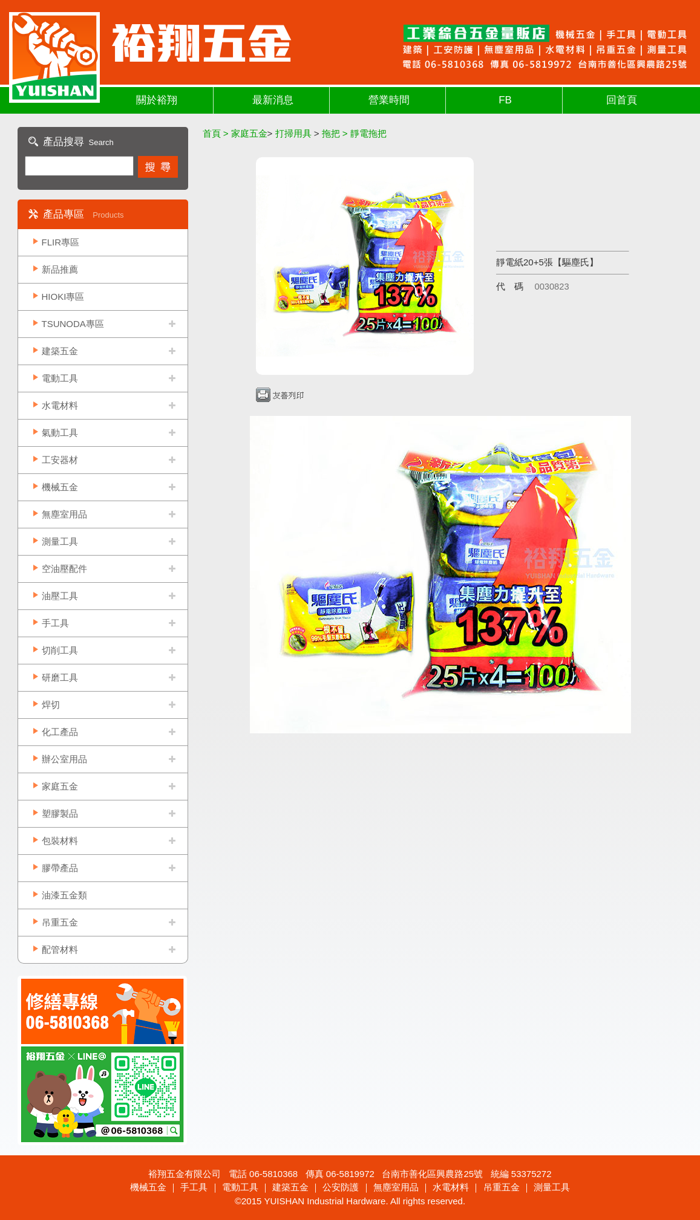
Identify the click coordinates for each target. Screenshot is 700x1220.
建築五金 (60, 351)
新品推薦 (60, 269)
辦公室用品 (64, 759)
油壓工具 (60, 596)
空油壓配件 (64, 568)
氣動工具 (60, 432)
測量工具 (60, 541)
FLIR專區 (61, 242)
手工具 (55, 623)
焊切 (51, 704)
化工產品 (60, 732)
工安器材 (60, 460)
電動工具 (60, 378)
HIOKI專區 (63, 296)
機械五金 (60, 487)
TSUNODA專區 (73, 324)
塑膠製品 (60, 813)
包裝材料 (60, 841)
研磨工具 (60, 677)
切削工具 (60, 650)
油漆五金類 (64, 895)
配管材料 (60, 949)
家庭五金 (60, 786)
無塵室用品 (64, 514)
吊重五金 (60, 922)
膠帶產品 (60, 868)
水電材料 (60, 405)
